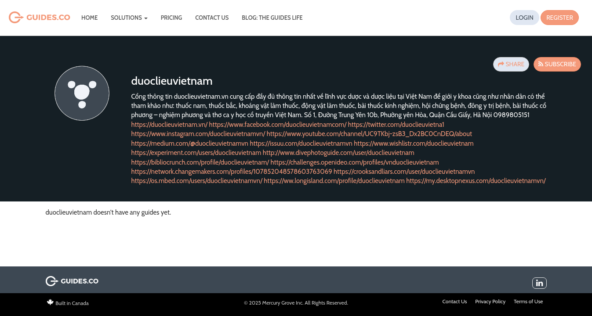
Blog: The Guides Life (272, 17)
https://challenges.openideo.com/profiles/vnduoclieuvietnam (355, 162)
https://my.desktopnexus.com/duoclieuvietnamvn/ (475, 181)
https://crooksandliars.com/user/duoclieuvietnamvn (404, 172)
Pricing (171, 17)
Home (89, 17)
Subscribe (557, 64)
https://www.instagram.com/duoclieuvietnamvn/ (198, 134)
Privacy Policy (490, 301)
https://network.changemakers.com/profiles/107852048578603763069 (231, 172)
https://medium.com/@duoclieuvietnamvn (190, 143)
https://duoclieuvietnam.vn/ (169, 125)
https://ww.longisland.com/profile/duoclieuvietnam (334, 181)
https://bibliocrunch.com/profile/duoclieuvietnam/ (200, 162)
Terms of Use (528, 301)
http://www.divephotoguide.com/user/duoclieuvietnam (338, 153)
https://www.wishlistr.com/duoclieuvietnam (413, 143)
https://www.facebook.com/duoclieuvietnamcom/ (278, 125)
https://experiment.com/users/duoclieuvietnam (196, 153)
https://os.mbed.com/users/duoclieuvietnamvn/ (196, 181)
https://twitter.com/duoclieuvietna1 (396, 125)
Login (524, 18)
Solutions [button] (129, 17)
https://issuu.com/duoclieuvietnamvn (301, 143)
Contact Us (212, 17)
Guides (27, 18)
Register (559, 18)
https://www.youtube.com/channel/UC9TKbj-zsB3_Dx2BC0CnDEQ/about (369, 134)
